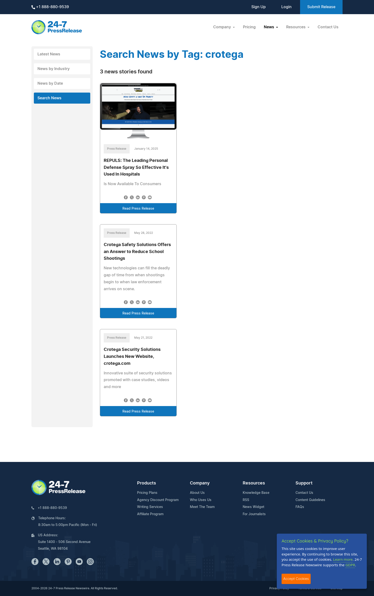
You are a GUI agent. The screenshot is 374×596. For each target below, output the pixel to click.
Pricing (249, 27)
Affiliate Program (150, 514)
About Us (197, 493)
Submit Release (321, 7)
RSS (246, 500)
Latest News (48, 54)
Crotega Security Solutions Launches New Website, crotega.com (132, 357)
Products (146, 483)
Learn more (343, 559)
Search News (49, 98)
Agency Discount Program (158, 500)
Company (200, 483)
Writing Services (150, 507)
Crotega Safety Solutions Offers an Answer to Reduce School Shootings (137, 252)
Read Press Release (138, 208)
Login (286, 7)
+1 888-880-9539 (50, 7)
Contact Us (328, 27)
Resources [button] (296, 27)
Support (304, 483)
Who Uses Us (200, 500)
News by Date (50, 83)
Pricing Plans (147, 493)
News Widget (253, 507)
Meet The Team (202, 507)
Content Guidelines (310, 500)
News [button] (269, 27)
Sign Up (258, 7)
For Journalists (254, 514)
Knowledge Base (256, 493)
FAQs (300, 507)
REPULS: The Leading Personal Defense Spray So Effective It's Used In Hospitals (136, 168)
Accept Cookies (296, 578)
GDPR (350, 564)
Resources (254, 483)
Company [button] (222, 27)
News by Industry (53, 69)
